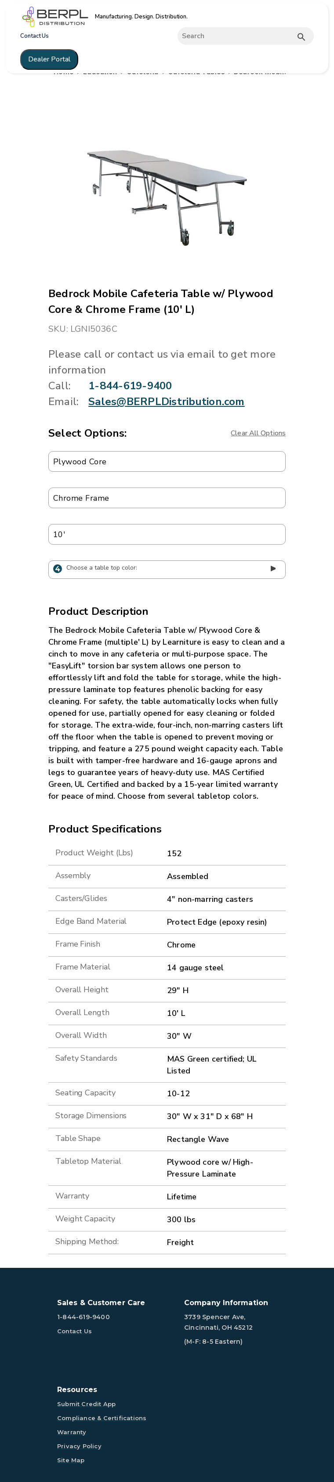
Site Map (71, 1460)
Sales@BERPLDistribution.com (166, 402)
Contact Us (34, 36)
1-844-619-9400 (130, 386)
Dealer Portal (49, 59)
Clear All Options (258, 433)
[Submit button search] (301, 37)
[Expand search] (241, 36)
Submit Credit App (86, 1403)
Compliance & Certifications (101, 1417)
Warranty (72, 1431)
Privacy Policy (79, 1446)
